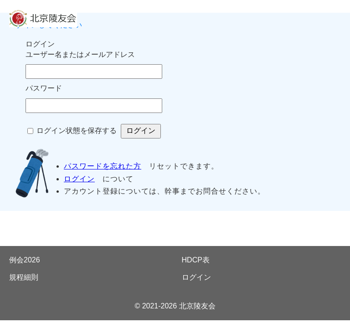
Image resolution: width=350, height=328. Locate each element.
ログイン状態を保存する (76, 130)
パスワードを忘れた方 (102, 166)
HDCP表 (196, 260)
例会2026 (24, 260)
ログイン (79, 179)
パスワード (44, 88)
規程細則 (23, 277)
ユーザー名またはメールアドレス (80, 54)
